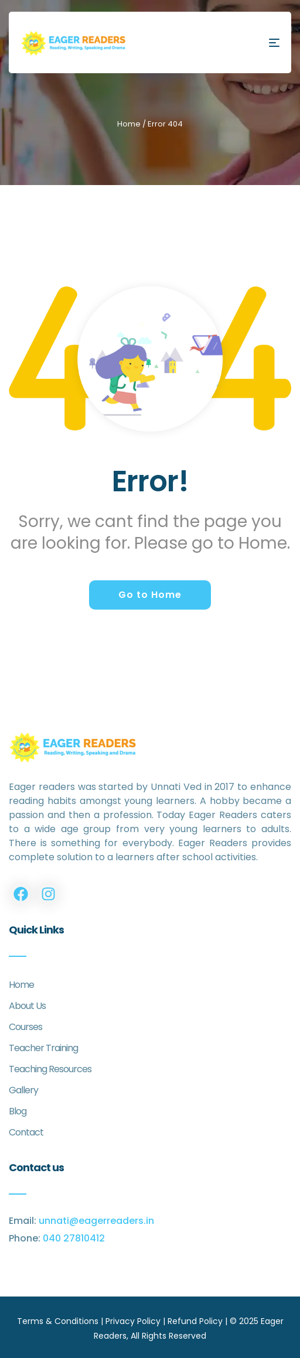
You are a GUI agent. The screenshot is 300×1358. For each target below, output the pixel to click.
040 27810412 (74, 1238)
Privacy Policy (133, 1321)
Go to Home (150, 594)
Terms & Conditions (57, 1321)
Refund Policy (195, 1321)
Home (129, 123)
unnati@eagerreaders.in (96, 1220)
